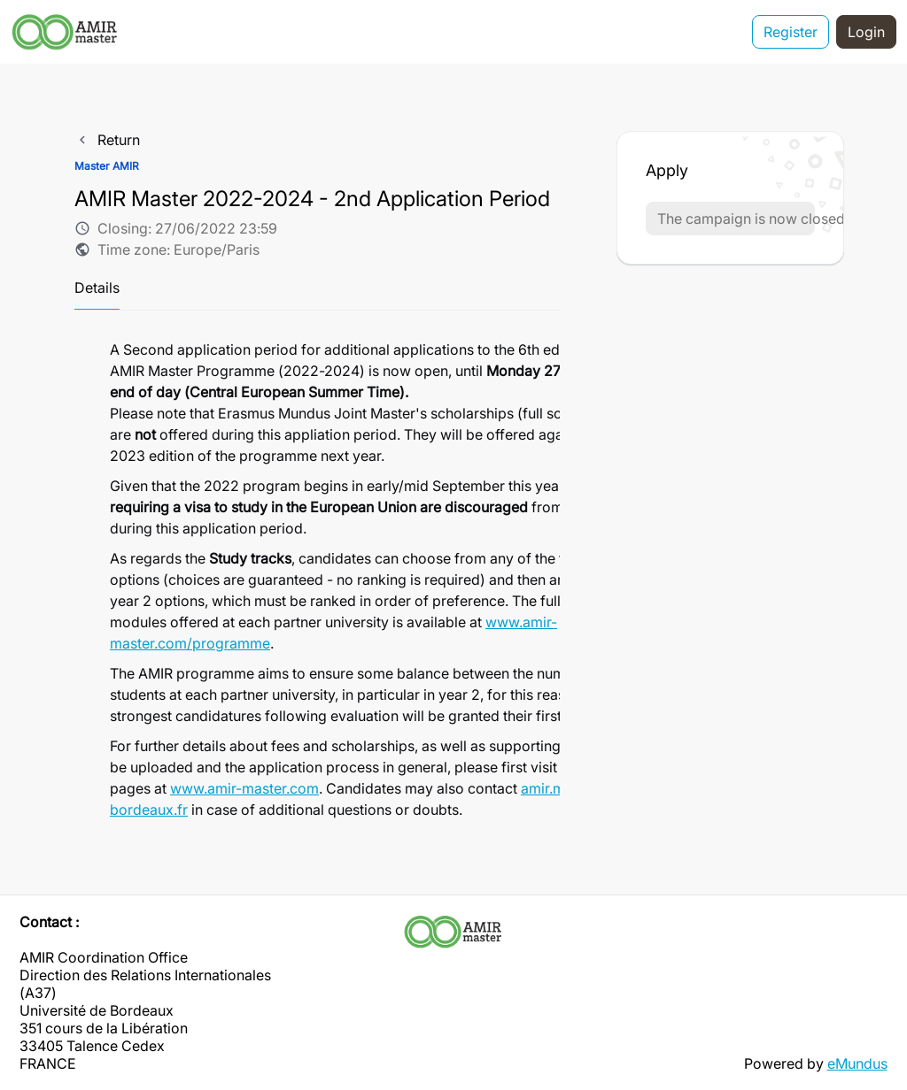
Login (866, 32)
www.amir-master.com (244, 788)
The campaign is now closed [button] (736, 218)
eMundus (857, 1063)
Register (791, 32)
